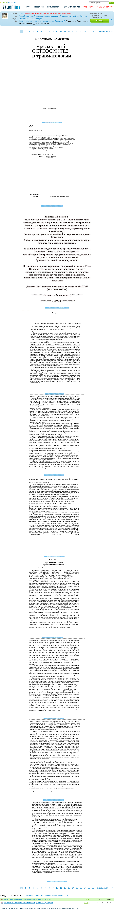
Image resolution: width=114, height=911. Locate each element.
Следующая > (103, 31)
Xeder (21, 13)
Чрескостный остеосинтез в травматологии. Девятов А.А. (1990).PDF (28, 903)
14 (73, 31)
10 (57, 31)
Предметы (39, 7)
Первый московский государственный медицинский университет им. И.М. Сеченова (53, 16)
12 (65, 31)
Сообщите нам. (67, 13)
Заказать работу (104, 7)
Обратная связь (13, 908)
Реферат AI (88, 7)
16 (81, 31)
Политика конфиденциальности (69, 908)
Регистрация (12, 2)
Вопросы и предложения (28, 908)
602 (86, 899)
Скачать (99, 21)
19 (93, 31)
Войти (5, 2)
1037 (86, 903)
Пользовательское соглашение (47, 908)
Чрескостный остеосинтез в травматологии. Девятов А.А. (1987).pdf (28, 899)
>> (112, 31)
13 (69, 31)
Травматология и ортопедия (30, 19)
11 (61, 31)
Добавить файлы (72, 7)
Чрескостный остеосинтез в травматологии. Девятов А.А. (42, 21)
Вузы (28, 7)
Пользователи (53, 7)
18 (89, 31)
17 (85, 31)
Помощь (4, 908)
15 (77, 31)
